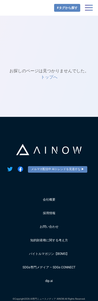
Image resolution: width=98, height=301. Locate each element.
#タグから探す (67, 8)
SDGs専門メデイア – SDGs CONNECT (48, 267)
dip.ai (49, 281)
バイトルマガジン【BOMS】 (49, 254)
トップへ (49, 77)
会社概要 (49, 199)
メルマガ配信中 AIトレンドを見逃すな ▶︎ (57, 169)
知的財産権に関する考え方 (49, 240)
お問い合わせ (49, 226)
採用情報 (49, 213)
